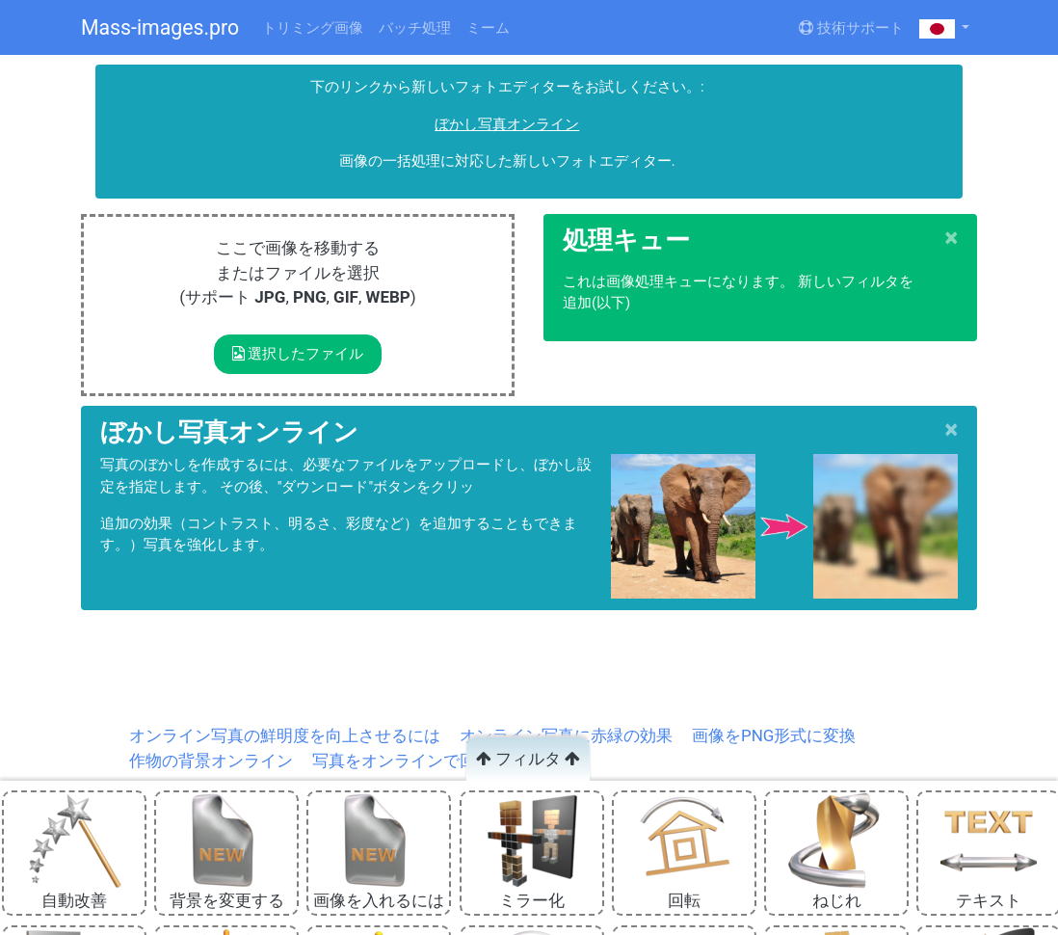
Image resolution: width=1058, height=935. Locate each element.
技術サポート (851, 28)
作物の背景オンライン (211, 760)
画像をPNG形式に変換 (774, 735)
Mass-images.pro (160, 27)
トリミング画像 (312, 28)
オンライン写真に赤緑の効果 (566, 735)
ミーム (488, 28)
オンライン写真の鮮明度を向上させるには (284, 735)
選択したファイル (298, 353)
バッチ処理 (415, 28)
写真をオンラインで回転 (402, 760)
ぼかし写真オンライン (507, 124)
